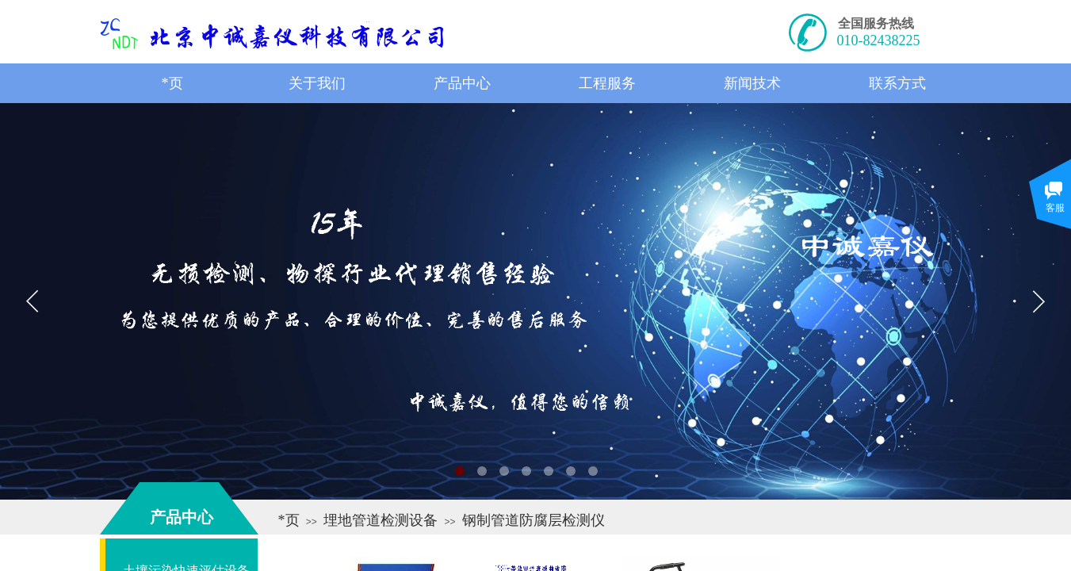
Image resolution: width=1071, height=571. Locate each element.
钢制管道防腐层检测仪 (533, 520)
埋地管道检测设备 (380, 520)
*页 (289, 520)
